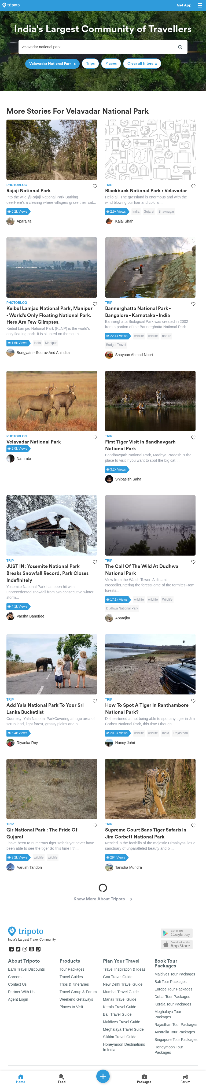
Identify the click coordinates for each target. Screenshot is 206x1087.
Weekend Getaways (76, 999)
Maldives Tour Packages (174, 974)
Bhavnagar (166, 211)
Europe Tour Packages (173, 989)
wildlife (139, 336)
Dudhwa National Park (122, 608)
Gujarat (149, 211)
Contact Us (17, 984)
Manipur (51, 343)
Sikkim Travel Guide (119, 1037)
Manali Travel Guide (120, 999)
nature (166, 336)
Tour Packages (72, 969)
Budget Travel (116, 345)
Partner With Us (21, 992)
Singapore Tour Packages (175, 1039)
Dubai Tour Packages (172, 996)
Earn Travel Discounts (26, 969)
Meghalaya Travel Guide (123, 1029)
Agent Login (18, 999)
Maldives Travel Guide (121, 1022)
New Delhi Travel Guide (122, 984)
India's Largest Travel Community (32, 939)
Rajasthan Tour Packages (175, 1024)
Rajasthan (180, 733)
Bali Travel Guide (117, 1014)
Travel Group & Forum (78, 992)
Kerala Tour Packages (172, 1004)
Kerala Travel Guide (119, 1007)
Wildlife (167, 599)
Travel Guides (71, 977)
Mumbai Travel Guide (121, 992)
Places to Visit (71, 1007)
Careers (14, 977)
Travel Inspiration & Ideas (124, 969)
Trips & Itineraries (74, 984)
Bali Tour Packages (170, 981)
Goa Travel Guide (118, 977)
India (136, 211)
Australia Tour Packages (174, 1032)
